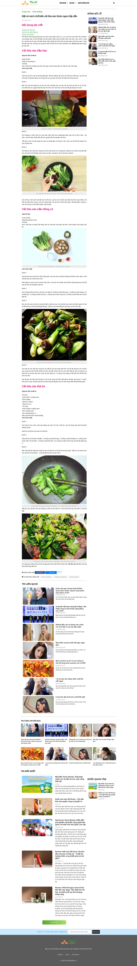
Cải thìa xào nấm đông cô (30, 32)
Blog (72, 3)
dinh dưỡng (63, 36)
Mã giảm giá (83, 3)
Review (63, 3)
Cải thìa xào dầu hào (28, 30)
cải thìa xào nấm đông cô (60, 577)
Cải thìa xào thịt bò (28, 34)
